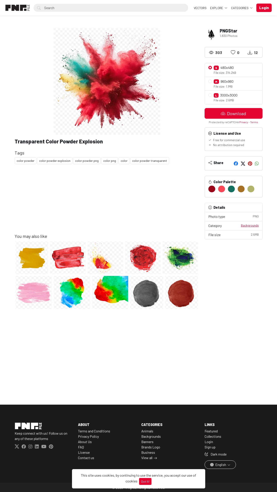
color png (109, 161)
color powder (25, 161)
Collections (213, 436)
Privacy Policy (88, 436)
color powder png (87, 161)
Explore (217, 8)
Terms (254, 122)
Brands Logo (150, 447)
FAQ (81, 447)
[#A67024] (241, 189)
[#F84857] (221, 189)
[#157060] (231, 189)
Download (233, 113)
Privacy (243, 122)
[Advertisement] (107, 202)
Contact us (86, 458)
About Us (85, 442)
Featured (211, 431)
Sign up (210, 447)
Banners (147, 442)
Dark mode (216, 454)
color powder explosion (54, 161)
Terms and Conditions (94, 431)
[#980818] (211, 189)
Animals (147, 431)
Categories (240, 8)
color (124, 161)
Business (148, 452)
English (218, 464)
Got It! (145, 481)
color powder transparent (149, 161)
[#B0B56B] (250, 189)
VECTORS (200, 8)
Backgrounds (250, 225)
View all (146, 458)
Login (209, 442)
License (84, 452)
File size (233, 234)
